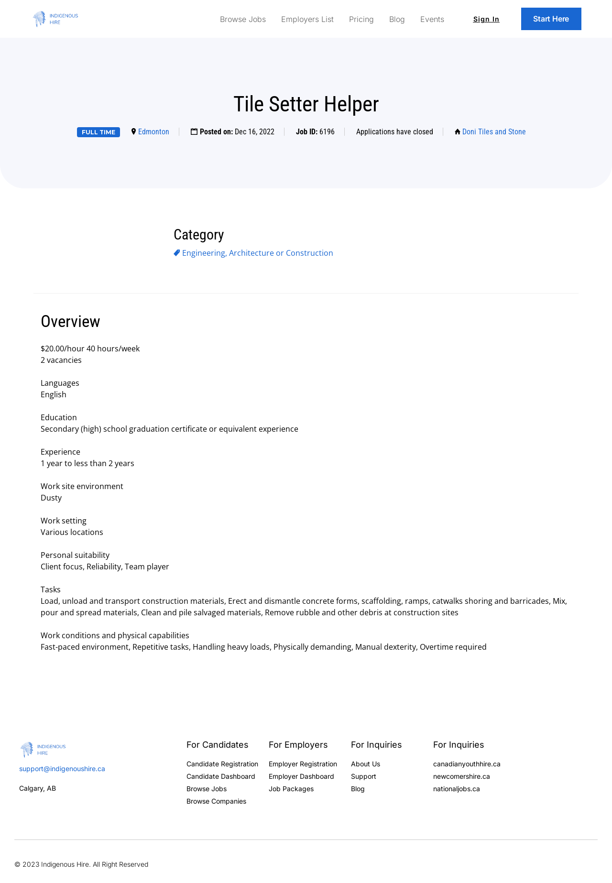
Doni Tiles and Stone (494, 131)
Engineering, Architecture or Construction (257, 253)
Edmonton (153, 131)
